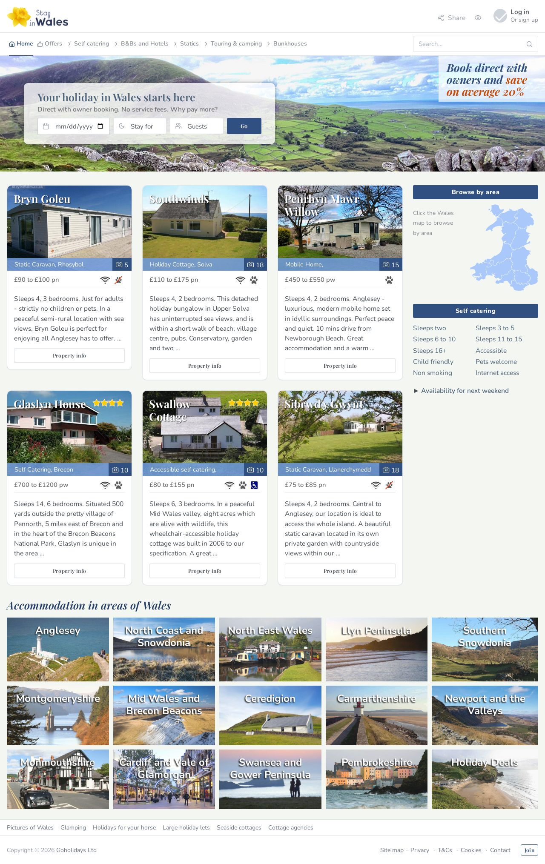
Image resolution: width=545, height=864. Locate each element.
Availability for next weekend (465, 390)
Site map (392, 850)
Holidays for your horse (124, 828)
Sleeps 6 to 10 (434, 339)
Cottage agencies (290, 828)
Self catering (87, 44)
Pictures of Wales (30, 828)
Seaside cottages (239, 828)
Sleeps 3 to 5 (495, 327)
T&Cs (445, 850)
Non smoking (432, 372)
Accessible (491, 350)
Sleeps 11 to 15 (499, 339)
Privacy (419, 850)
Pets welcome (496, 361)
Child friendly (433, 361)
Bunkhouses (286, 44)
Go (244, 125)
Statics (185, 44)
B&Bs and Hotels (141, 44)
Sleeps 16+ (429, 350)
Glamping (73, 828)
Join (529, 850)
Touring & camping (232, 44)
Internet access (497, 372)
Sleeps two (429, 327)
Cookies (471, 850)
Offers (49, 44)
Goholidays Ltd (76, 850)
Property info (69, 355)
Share (451, 17)
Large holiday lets (186, 828)
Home (21, 44)
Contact (500, 850)
